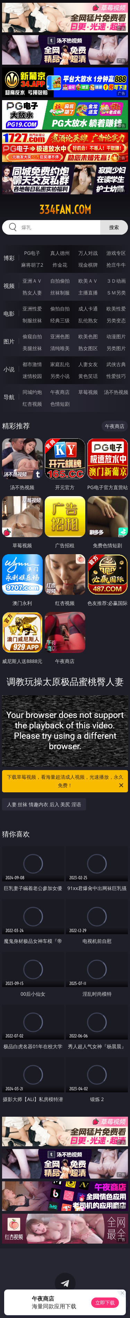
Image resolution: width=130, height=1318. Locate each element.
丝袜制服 (60, 292)
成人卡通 (88, 308)
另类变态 (116, 320)
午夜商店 (60, 392)
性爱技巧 (116, 376)
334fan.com (65, 210)
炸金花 (60, 264)
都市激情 (32, 364)
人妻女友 (88, 364)
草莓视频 (88, 392)
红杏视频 (32, 404)
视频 (9, 286)
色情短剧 (60, 404)
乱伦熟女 (88, 320)
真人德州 (60, 253)
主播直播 (88, 292)
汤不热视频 (116, 392)
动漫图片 (116, 336)
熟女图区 (88, 348)
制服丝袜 (32, 320)
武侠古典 (116, 364)
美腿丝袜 (32, 348)
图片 (9, 341)
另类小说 (60, 376)
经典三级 (60, 320)
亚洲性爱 (32, 308)
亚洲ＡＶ (32, 280)
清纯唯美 (60, 348)
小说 (9, 369)
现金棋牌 (88, 264)
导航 (9, 397)
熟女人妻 (32, 292)
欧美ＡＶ (88, 280)
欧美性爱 (116, 308)
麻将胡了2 (32, 264)
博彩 (9, 258)
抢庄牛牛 (116, 264)
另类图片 (116, 348)
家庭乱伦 (60, 364)
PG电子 (32, 253)
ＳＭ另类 (116, 292)
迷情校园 (32, 376)
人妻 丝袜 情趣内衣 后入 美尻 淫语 (44, 804)
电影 (9, 313)
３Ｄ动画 (116, 280)
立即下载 (105, 1302)
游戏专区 (116, 253)
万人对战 (88, 253)
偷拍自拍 (60, 308)
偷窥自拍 (32, 336)
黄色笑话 (88, 376)
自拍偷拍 (60, 280)
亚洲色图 (60, 336)
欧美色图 (88, 336)
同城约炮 (32, 392)
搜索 (114, 227)
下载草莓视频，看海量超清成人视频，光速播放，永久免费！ (66, 782)
